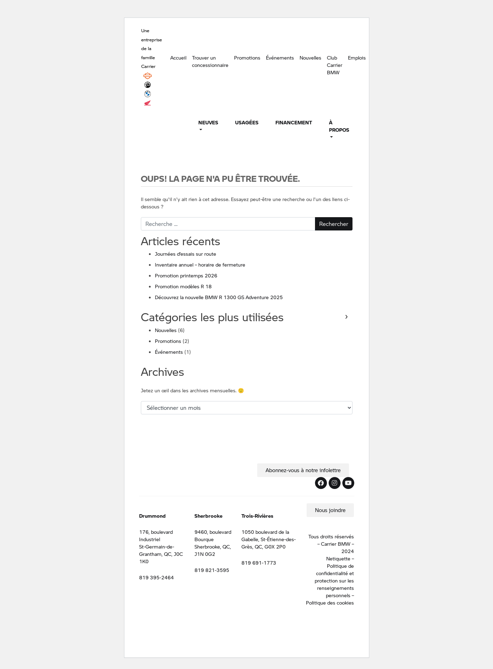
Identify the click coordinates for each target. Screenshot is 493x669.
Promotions (247, 57)
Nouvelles (310, 57)
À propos (339, 126)
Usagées (247, 122)
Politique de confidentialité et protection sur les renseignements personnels (334, 580)
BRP (147, 84)
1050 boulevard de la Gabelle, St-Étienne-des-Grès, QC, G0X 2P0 (268, 539)
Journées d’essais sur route (185, 253)
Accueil (178, 57)
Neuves (208, 122)
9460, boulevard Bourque (212, 535)
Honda (147, 103)
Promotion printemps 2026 (186, 275)
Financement (293, 122)
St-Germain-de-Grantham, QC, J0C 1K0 (161, 554)
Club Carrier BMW (334, 65)
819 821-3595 (211, 569)
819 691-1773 (258, 562)
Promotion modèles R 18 (183, 286)
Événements (280, 57)
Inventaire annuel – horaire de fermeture (200, 264)
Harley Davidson (147, 75)
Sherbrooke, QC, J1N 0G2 (212, 550)
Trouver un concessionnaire (210, 61)
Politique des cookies (330, 602)
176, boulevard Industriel (156, 535)
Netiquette (338, 558)
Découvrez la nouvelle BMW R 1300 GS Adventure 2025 (219, 297)
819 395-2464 (156, 577)
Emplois (357, 57)
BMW (147, 93)
